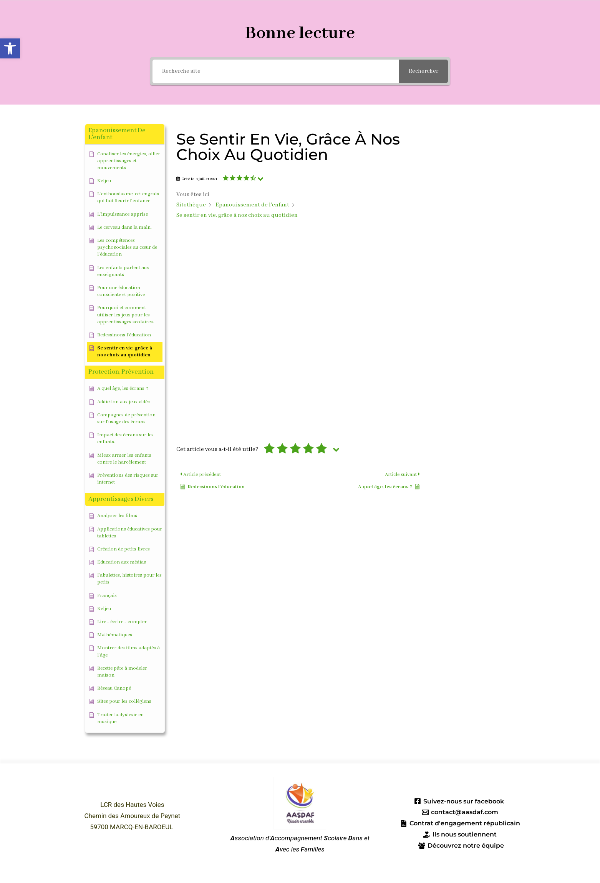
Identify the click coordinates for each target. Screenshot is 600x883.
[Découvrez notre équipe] (461, 845)
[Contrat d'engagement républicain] (460, 823)
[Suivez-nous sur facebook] (459, 801)
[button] (10, 48)
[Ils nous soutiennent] (460, 834)
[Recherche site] (275, 71)
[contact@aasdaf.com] (460, 812)
